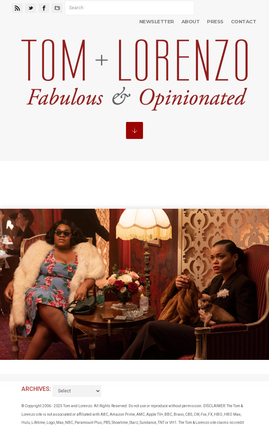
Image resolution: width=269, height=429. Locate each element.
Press (215, 21)
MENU (134, 130)
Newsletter (156, 21)
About (190, 21)
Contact (243, 21)
